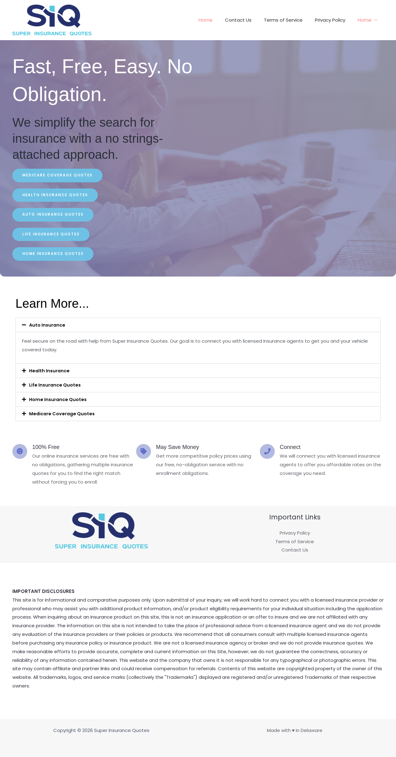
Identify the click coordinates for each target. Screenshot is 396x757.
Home (219, 20)
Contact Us (249, 20)
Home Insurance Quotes (59, 399)
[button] (198, 325)
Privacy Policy (335, 20)
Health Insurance (50, 371)
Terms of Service (291, 20)
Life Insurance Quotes (56, 385)
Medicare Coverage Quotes (63, 414)
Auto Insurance (48, 325)
